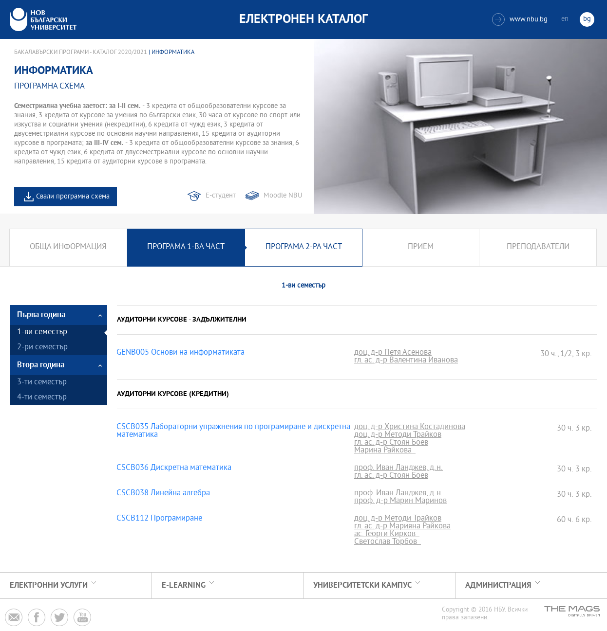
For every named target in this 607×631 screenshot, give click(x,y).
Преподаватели (538, 247)
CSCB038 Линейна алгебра (163, 494)
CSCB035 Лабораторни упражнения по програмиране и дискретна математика (233, 431)
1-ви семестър (42, 332)
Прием (421, 247)
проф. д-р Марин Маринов (400, 501)
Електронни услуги (49, 585)
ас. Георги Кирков (386, 535)
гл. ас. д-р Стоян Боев (391, 443)
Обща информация (68, 247)
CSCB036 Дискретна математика (173, 468)
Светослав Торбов (387, 542)
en (565, 19)
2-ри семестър (42, 348)
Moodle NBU (283, 195)
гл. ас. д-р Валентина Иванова (406, 361)
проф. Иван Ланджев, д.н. (398, 468)
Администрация (498, 585)
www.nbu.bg (520, 19)
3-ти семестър (42, 383)
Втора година (40, 365)
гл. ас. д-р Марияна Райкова (402, 527)
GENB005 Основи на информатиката (180, 353)
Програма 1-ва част (186, 247)
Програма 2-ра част (304, 247)
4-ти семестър (42, 398)
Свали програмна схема (73, 196)
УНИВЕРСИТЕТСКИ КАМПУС (362, 585)
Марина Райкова (385, 451)
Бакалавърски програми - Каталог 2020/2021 (80, 52)
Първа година (41, 315)
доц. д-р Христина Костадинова (409, 428)
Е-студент (221, 195)
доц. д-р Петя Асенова (393, 353)
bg (587, 19)
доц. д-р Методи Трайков (397, 435)
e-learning (184, 585)
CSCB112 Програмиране (159, 519)
